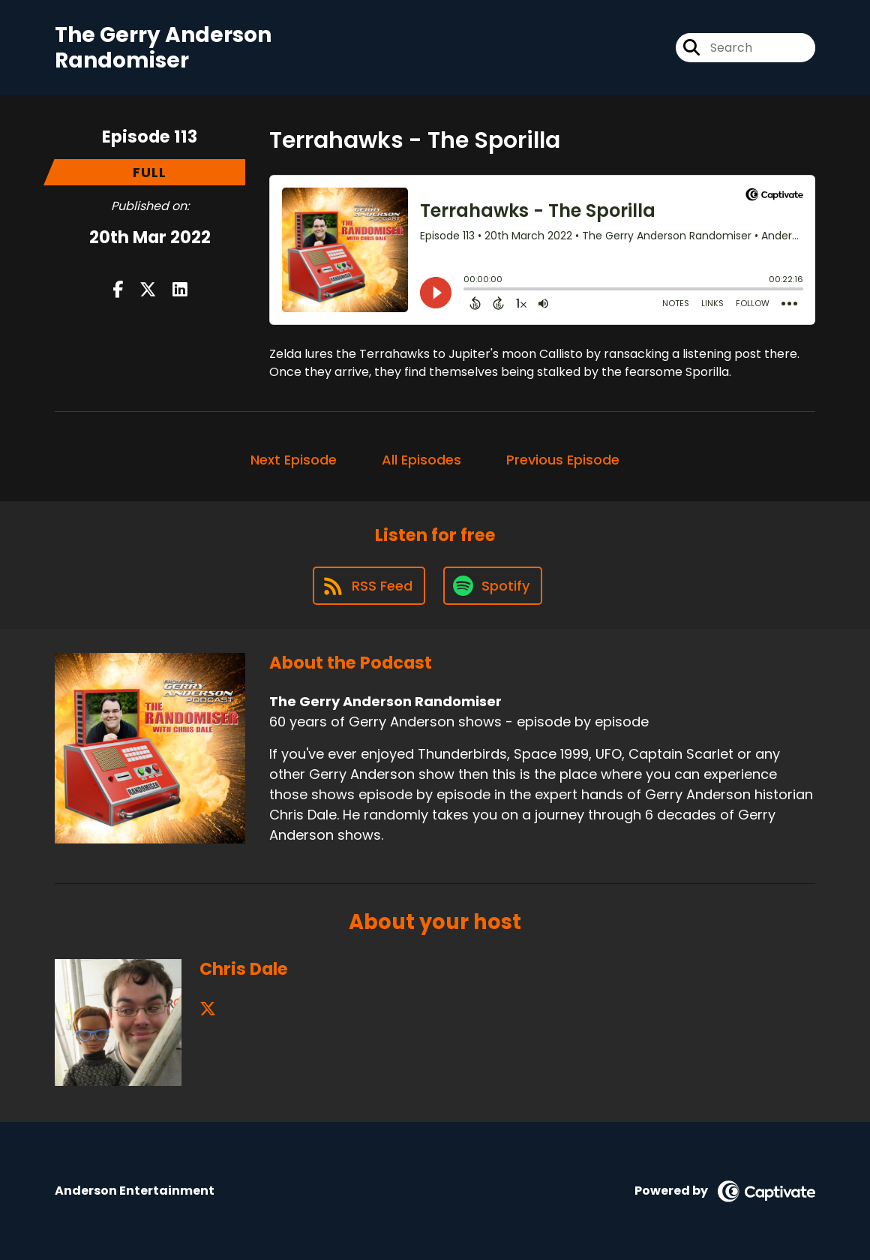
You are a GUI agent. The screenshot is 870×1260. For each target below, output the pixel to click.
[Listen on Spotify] (492, 586)
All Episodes (421, 459)
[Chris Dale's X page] (208, 1009)
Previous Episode (563, 459)
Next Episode (293, 459)
